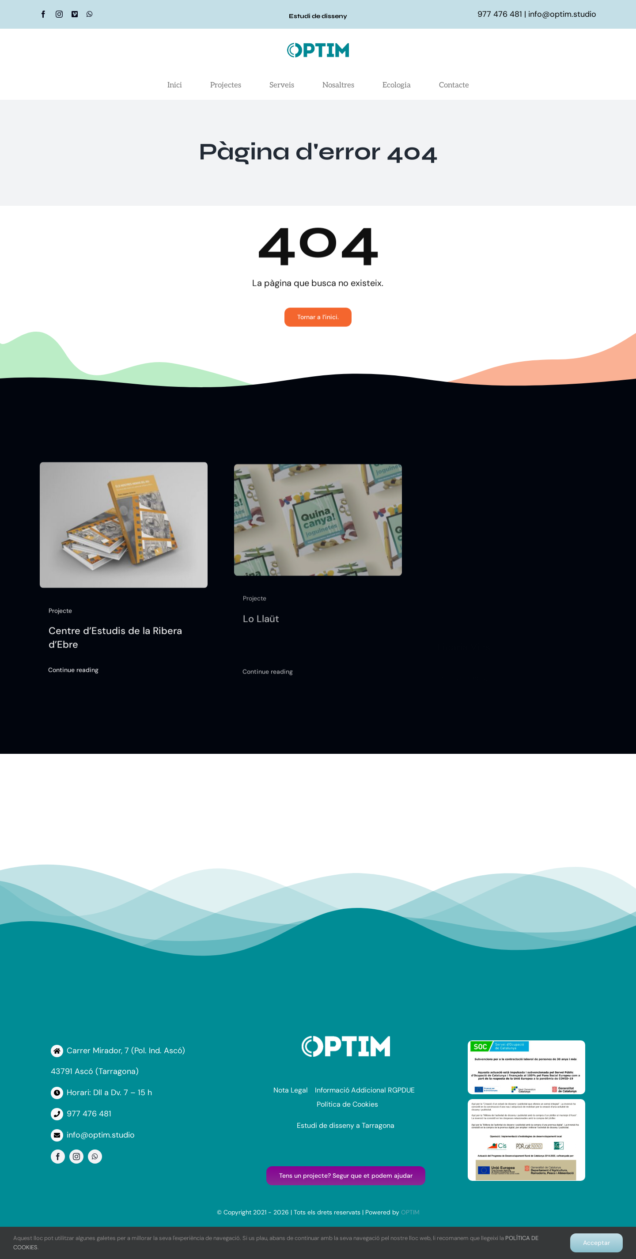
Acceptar (596, 1243)
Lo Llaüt (261, 624)
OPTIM (410, 1212)
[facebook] (43, 14)
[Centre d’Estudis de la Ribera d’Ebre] (124, 472)
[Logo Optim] (318, 47)
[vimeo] (75, 14)
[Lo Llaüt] (318, 476)
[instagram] (59, 14)
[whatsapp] (90, 14)
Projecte (60, 614)
